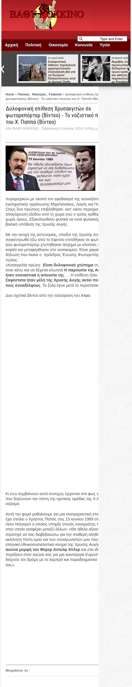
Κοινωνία (83, 45)
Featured (55, 94)
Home (10, 94)
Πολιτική (33, 45)
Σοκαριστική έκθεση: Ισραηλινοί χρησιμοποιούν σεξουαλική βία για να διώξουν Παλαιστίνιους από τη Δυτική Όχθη (62, 71)
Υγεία (105, 45)
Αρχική (11, 45)
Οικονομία (58, 45)
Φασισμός (39, 94)
